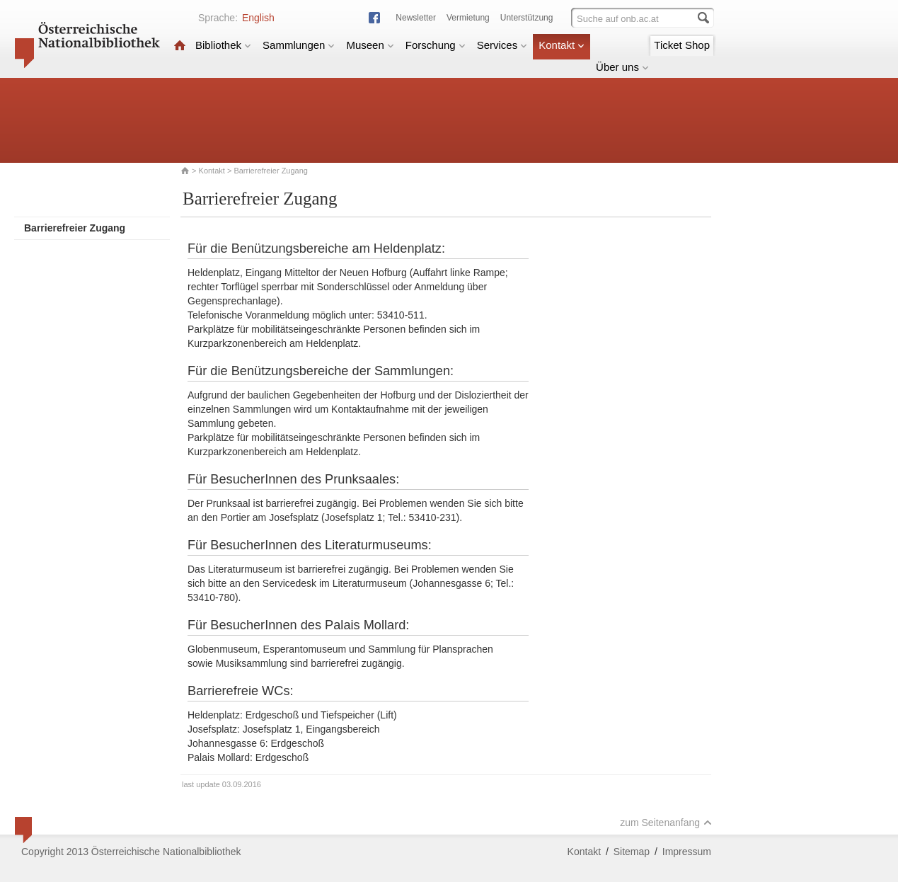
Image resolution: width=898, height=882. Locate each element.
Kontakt (562, 45)
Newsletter (416, 18)
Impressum (686, 851)
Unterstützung (526, 18)
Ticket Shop (682, 45)
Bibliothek (223, 45)
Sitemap (632, 851)
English (258, 17)
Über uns (622, 67)
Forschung (435, 45)
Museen (369, 45)
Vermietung (468, 18)
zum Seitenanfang (666, 822)
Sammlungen (299, 45)
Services (502, 45)
